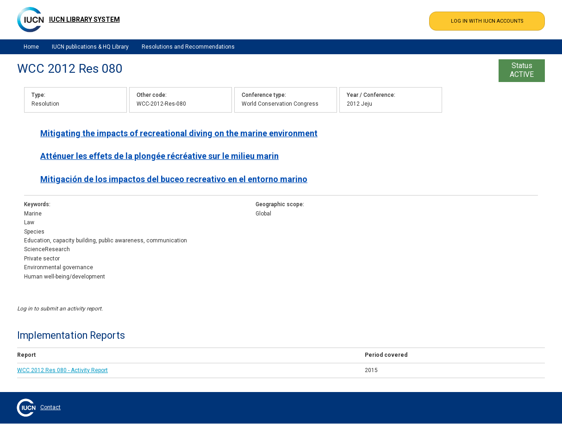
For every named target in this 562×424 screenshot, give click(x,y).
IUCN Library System (84, 19)
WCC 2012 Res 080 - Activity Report (62, 370)
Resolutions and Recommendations (188, 47)
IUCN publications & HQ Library (90, 47)
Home (31, 47)
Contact (50, 407)
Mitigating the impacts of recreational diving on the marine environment (179, 133)
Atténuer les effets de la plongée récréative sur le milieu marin (159, 156)
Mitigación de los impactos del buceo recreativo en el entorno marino (173, 179)
